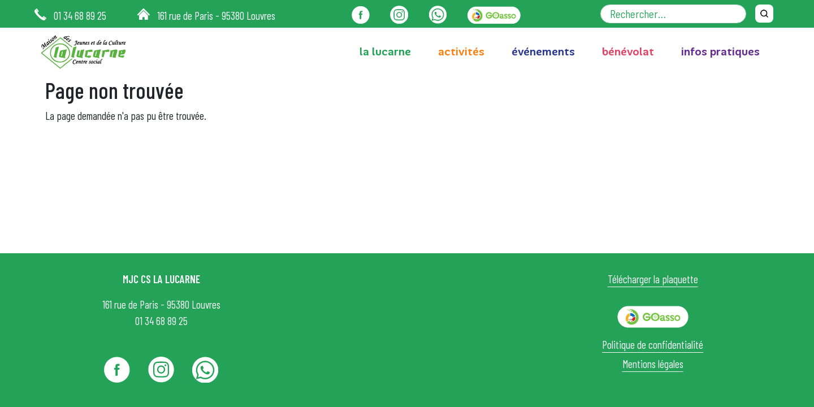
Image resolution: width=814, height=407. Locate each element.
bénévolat (628, 52)
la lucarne (385, 52)
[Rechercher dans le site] (673, 14)
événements (543, 52)
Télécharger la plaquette (653, 278)
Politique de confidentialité (652, 344)
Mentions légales (652, 363)
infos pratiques (720, 52)
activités (461, 52)
